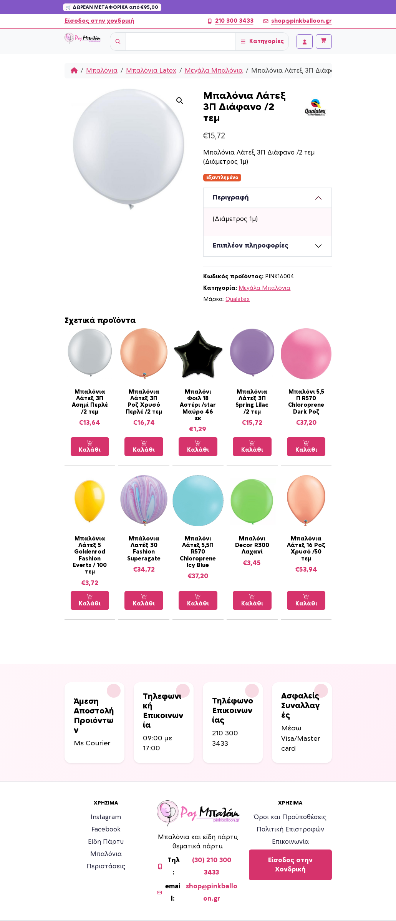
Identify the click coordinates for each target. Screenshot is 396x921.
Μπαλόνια (102, 71)
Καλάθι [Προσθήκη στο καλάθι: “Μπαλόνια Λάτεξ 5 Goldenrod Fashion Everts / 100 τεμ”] (90, 600)
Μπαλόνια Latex (151, 71)
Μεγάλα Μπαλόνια (214, 71)
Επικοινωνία (290, 842)
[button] (180, 101)
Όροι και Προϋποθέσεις (290, 817)
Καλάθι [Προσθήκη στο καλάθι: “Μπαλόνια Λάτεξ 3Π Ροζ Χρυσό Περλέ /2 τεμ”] (144, 446)
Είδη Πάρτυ (106, 842)
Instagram (106, 817)
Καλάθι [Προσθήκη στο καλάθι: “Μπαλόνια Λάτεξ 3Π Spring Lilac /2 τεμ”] (252, 446)
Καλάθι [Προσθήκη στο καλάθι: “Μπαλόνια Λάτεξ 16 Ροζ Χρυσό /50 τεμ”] (306, 600)
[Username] (180, 41)
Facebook (106, 829)
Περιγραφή (231, 198)
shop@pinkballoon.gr (297, 21)
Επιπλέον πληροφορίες (250, 246)
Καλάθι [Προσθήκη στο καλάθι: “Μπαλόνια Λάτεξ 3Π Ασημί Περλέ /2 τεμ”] (90, 446)
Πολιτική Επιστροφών (290, 829)
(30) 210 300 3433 (211, 866)
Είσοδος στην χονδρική (99, 21)
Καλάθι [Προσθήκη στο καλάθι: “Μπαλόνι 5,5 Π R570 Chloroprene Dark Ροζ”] (306, 446)
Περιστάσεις (105, 866)
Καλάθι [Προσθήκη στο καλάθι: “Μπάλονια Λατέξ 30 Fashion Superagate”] (144, 600)
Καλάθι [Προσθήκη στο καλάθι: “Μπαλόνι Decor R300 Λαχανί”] (252, 600)
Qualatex (237, 299)
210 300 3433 (230, 21)
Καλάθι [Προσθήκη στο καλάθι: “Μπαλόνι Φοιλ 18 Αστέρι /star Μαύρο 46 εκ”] (198, 446)
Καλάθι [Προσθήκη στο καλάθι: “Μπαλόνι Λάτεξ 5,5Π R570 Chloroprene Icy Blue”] (198, 600)
